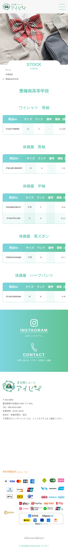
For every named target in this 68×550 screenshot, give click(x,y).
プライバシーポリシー (34, 538)
